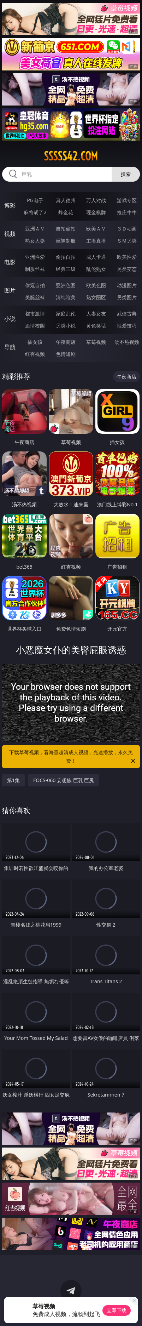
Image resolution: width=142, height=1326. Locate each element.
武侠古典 (127, 313)
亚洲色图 (66, 285)
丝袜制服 (66, 240)
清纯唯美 (66, 297)
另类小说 (66, 325)
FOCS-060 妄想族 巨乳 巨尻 (63, 780)
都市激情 (35, 313)
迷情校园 (35, 325)
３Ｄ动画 (127, 228)
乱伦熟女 (96, 269)
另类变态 (127, 269)
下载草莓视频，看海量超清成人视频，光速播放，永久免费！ (72, 757)
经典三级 (66, 269)
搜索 (126, 174)
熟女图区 (96, 297)
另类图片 (127, 297)
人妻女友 (96, 313)
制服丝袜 (35, 269)
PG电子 (35, 200)
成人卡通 (96, 257)
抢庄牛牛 (127, 212)
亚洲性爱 (35, 257)
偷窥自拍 (35, 285)
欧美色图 (96, 285)
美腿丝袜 (35, 297)
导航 (10, 347)
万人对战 (96, 200)
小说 (10, 319)
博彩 (10, 205)
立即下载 (116, 1310)
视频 (10, 234)
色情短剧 (66, 354)
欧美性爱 (127, 257)
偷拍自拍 (66, 257)
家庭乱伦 (66, 313)
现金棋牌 (96, 212)
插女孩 (35, 341)
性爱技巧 (127, 325)
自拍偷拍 (66, 228)
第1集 (13, 780)
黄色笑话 (96, 325)
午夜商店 (66, 341)
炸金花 (65, 212)
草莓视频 (96, 341)
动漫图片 (127, 285)
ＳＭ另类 (127, 240)
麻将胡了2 (35, 212)
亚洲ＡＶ (35, 228)
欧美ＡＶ (96, 228)
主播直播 (96, 240)
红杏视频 (35, 354)
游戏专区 (127, 200)
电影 (10, 262)
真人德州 (66, 200)
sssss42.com (71, 156)
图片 (10, 290)
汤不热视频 (126, 341)
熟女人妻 (35, 240)
